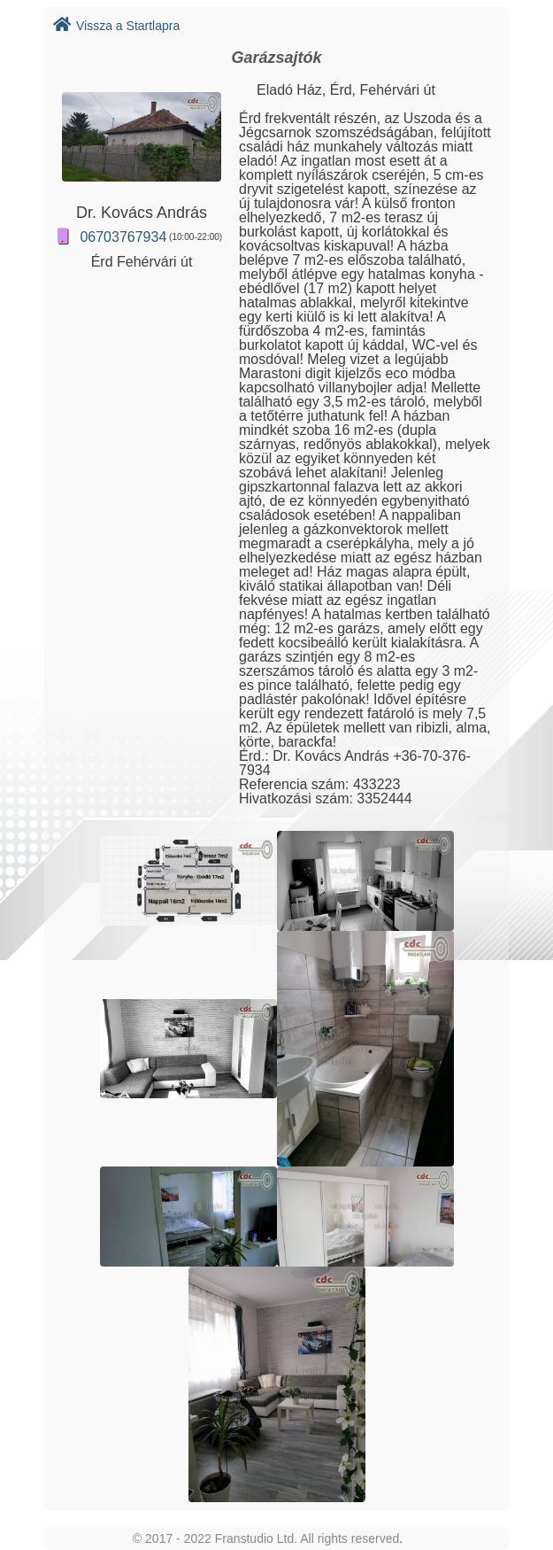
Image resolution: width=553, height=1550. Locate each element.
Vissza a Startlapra (116, 26)
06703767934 (123, 236)
